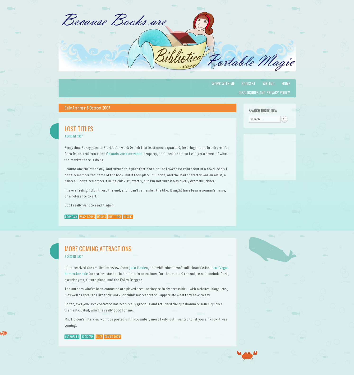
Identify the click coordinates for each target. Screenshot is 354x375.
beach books (87, 217)
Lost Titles (78, 128)
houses (101, 217)
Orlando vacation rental (124, 154)
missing (128, 217)
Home (286, 84)
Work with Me (223, 84)
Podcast (248, 84)
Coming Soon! (113, 336)
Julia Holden (138, 268)
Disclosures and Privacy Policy (264, 93)
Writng (268, 84)
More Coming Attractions (97, 248)
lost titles (114, 217)
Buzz (99, 336)
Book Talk (71, 217)
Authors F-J (72, 336)
